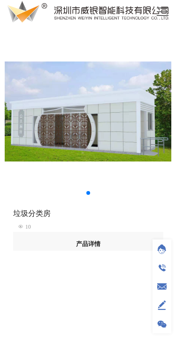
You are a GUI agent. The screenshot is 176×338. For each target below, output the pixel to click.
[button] (88, 193)
